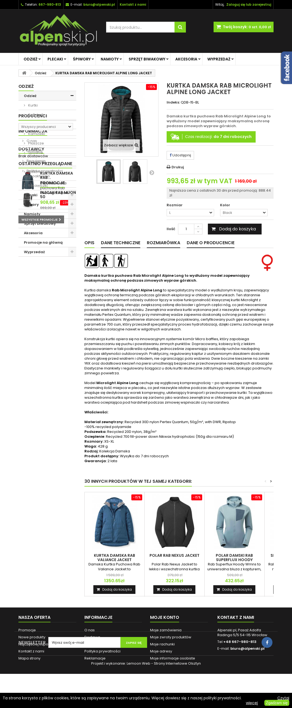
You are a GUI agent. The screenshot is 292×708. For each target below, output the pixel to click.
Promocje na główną (43, 242)
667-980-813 (50, 4)
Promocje (30, 406)
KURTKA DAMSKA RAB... (56, 377)
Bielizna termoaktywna (37, 174)
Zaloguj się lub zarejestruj (248, 4)
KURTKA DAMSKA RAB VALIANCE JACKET (114, 557)
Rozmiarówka (163, 243)
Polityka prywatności (44, 331)
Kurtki (32, 105)
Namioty (110, 59)
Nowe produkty (31, 637)
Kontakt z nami (31, 651)
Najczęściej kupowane (38, 644)
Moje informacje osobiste (172, 658)
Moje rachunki (162, 644)
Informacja (32, 292)
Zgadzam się (277, 703)
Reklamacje (95, 658)
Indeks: (173, 102)
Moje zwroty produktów (170, 637)
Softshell (35, 114)
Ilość (171, 228)
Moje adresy (161, 651)
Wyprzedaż (218, 59)
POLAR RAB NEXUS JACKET (174, 555)
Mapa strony (29, 658)
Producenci (32, 266)
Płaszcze (35, 143)
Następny (151, 172)
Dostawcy (31, 346)
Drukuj (178, 167)
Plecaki (55, 59)
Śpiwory (82, 59)
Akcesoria (186, 59)
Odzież (30, 59)
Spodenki (36, 162)
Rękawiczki (37, 185)
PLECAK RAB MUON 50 (58, 418)
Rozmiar (175, 205)
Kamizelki (36, 133)
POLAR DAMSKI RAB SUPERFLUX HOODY (234, 557)
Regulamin (36, 321)
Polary (33, 124)
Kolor (225, 205)
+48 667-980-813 (239, 641)
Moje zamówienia (166, 630)
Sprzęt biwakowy (147, 59)
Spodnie (35, 152)
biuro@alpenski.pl (99, 4)
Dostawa (34, 311)
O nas (31, 301)
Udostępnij (180, 155)
